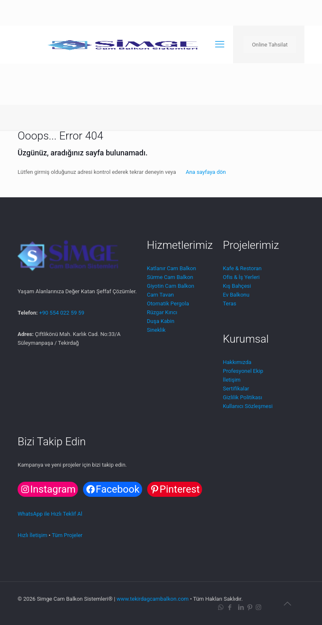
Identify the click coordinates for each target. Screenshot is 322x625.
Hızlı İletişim (32, 535)
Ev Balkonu (236, 295)
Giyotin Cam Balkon (170, 286)
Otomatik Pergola (168, 303)
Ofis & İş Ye (236, 277)
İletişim (231, 380)
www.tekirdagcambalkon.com (153, 599)
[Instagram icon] (258, 607)
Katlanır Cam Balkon (171, 268)
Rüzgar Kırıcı (162, 312)
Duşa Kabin (160, 321)
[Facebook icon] (229, 607)
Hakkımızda (237, 362)
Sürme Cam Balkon (170, 277)
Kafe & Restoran (242, 268)
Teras (229, 303)
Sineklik (156, 330)
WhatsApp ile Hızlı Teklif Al (50, 514)
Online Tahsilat (270, 44)
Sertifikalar (236, 388)
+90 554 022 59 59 (61, 313)
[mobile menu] (220, 44)
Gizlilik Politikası (242, 397)
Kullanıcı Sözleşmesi (248, 406)
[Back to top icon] (287, 604)
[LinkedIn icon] (241, 607)
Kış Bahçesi (237, 286)
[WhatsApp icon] (221, 607)
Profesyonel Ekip (243, 371)
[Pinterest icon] (250, 607)
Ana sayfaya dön (206, 172)
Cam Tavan (160, 295)
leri (256, 277)
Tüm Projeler (67, 535)
